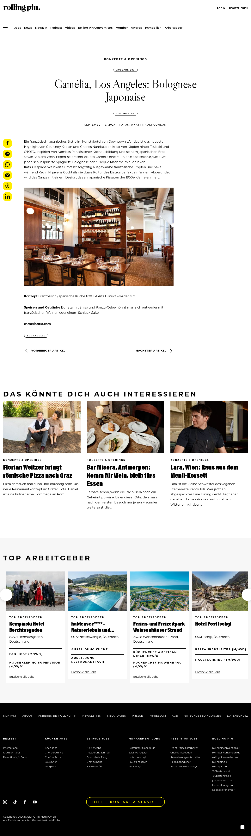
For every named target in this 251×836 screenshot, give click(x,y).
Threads (7, 186)
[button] (6, 595)
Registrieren (238, 8)
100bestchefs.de (221, 775)
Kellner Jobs (94, 747)
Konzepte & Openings (125, 59)
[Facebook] (25, 802)
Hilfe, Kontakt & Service (125, 802)
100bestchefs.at (221, 771)
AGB (175, 715)
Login (221, 8)
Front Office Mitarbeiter (184, 747)
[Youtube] (35, 802)
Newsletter (91, 715)
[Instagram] (5, 802)
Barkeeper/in (94, 766)
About (27, 715)
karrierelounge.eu (222, 785)
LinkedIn (7, 196)
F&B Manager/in (138, 761)
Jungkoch (51, 766)
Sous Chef (51, 761)
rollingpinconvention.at (226, 747)
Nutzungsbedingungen (202, 715)
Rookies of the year (223, 789)
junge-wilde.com (222, 780)
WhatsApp (7, 164)
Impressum (157, 715)
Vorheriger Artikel (44, 350)
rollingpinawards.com (225, 757)
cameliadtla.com (37, 324)
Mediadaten (116, 715)
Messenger (7, 154)
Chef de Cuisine (54, 752)
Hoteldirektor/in (138, 757)
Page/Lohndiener (180, 761)
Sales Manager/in (138, 752)
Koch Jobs (51, 747)
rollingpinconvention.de (226, 752)
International (10, 747)
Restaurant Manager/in (142, 747)
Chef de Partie (53, 757)
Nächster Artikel (155, 350)
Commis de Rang (97, 757)
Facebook (7, 143)
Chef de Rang (94, 761)
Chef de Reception (181, 752)
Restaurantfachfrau (98, 752)
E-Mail (7, 175)
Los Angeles (125, 113)
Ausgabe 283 (125, 69)
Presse (137, 715)
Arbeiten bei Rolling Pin (57, 715)
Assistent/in (135, 766)
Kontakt (9, 715)
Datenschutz (237, 715)
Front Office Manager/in (184, 766)
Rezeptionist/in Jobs (15, 757)
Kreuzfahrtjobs (11, 752)
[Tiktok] (15, 802)
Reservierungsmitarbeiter (185, 757)
